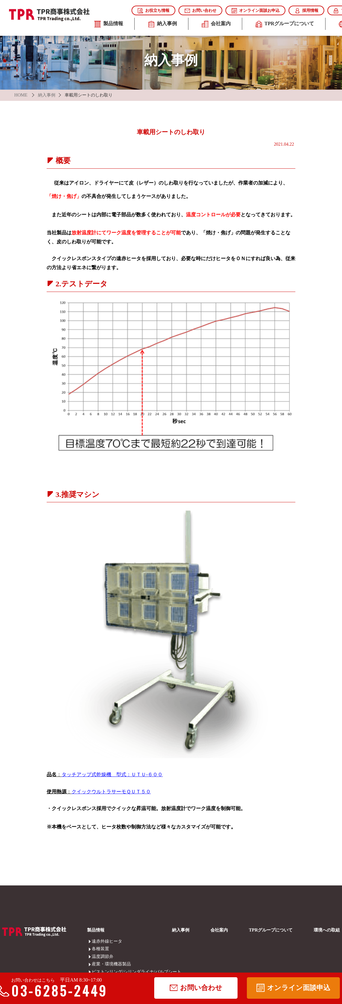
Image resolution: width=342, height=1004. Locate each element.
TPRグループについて (285, 24)
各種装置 (96, 948)
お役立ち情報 (153, 10)
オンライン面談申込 (293, 988)
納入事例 (162, 24)
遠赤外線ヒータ (96, 941)
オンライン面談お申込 (256, 10)
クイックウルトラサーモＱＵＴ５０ (111, 791)
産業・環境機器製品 (96, 963)
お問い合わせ (200, 10)
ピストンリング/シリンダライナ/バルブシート (96, 971)
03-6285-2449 (55, 991)
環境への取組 (327, 929)
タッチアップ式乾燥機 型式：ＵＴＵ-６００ (112, 774)
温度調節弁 (96, 956)
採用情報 (306, 10)
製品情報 (108, 24)
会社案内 (216, 24)
